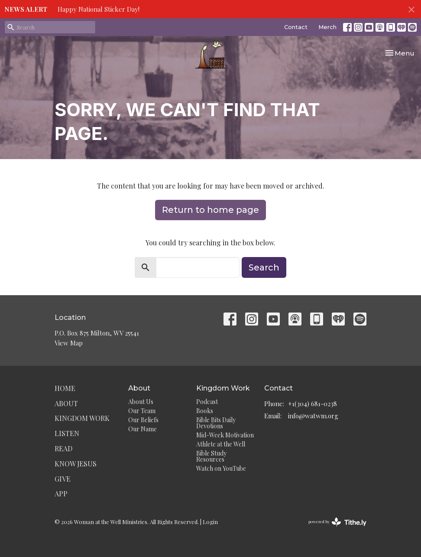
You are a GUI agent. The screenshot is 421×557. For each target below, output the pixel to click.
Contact (296, 26)
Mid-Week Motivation (225, 435)
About (66, 403)
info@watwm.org (313, 415)
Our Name (142, 429)
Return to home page (210, 210)
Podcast (207, 401)
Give (63, 478)
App (61, 493)
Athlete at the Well (220, 444)
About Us (140, 401)
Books (204, 411)
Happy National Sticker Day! (98, 9)
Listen (67, 433)
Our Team (141, 411)
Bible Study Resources (211, 456)
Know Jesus (76, 463)
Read (63, 448)
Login (210, 521)
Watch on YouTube (221, 468)
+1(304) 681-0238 (312, 403)
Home (65, 388)
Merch (327, 26)
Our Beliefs (143, 420)
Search (264, 267)
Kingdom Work (82, 418)
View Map (69, 343)
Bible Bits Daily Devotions (216, 423)
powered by (337, 522)
